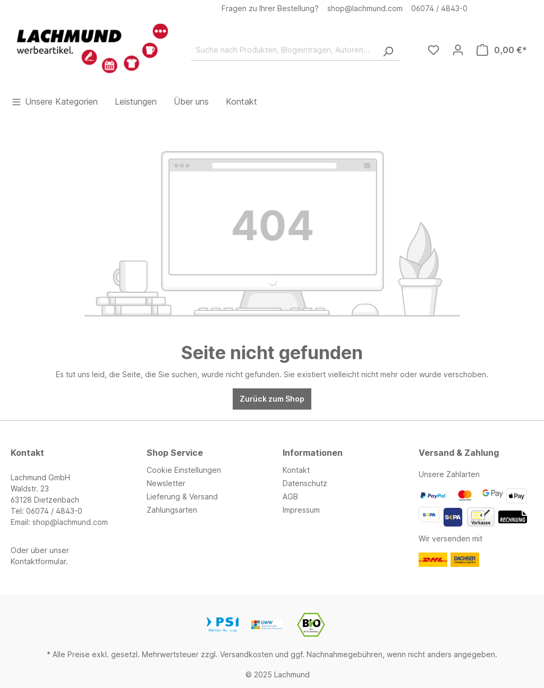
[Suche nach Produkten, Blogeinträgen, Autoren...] (283, 50)
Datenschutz (305, 483)
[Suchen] (388, 50)
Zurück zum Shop (272, 398)
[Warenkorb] (501, 50)
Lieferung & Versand (182, 496)
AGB (290, 496)
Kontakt (296, 469)
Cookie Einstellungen (184, 469)
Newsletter (166, 483)
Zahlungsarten (172, 509)
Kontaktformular (38, 561)
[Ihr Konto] (458, 50)
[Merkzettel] (433, 50)
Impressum (301, 509)
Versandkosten (246, 654)
